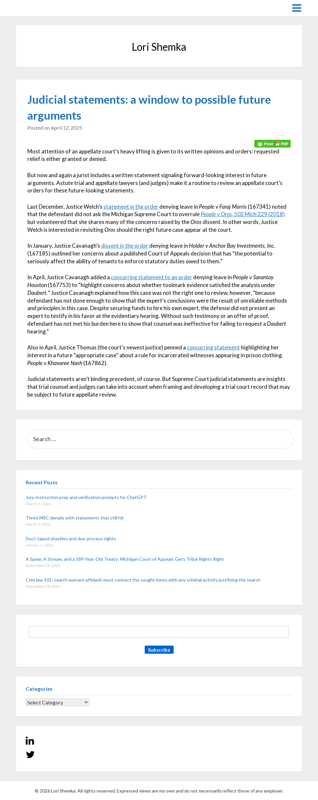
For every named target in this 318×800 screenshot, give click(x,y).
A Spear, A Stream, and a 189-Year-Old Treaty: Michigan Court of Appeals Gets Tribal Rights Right (125, 559)
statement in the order (130, 206)
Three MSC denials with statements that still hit (75, 517)
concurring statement (213, 347)
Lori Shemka (35, 7)
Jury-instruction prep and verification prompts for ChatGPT (86, 497)
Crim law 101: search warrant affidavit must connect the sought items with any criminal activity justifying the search (143, 580)
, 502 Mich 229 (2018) (243, 214)
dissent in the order (124, 245)
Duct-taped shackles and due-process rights (71, 538)
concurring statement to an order (151, 277)
